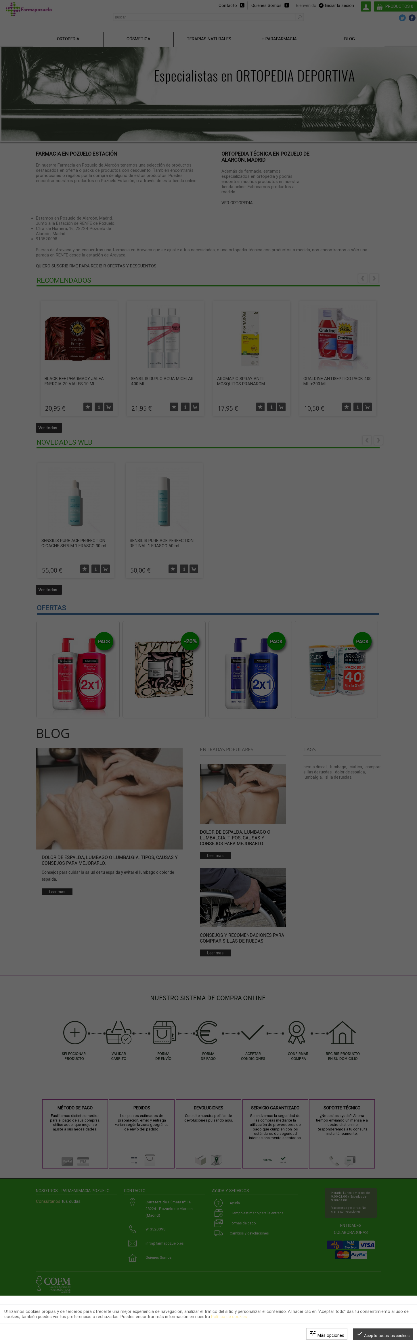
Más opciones (326, 1334)
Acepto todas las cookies (383, 1334)
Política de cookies (229, 1316)
